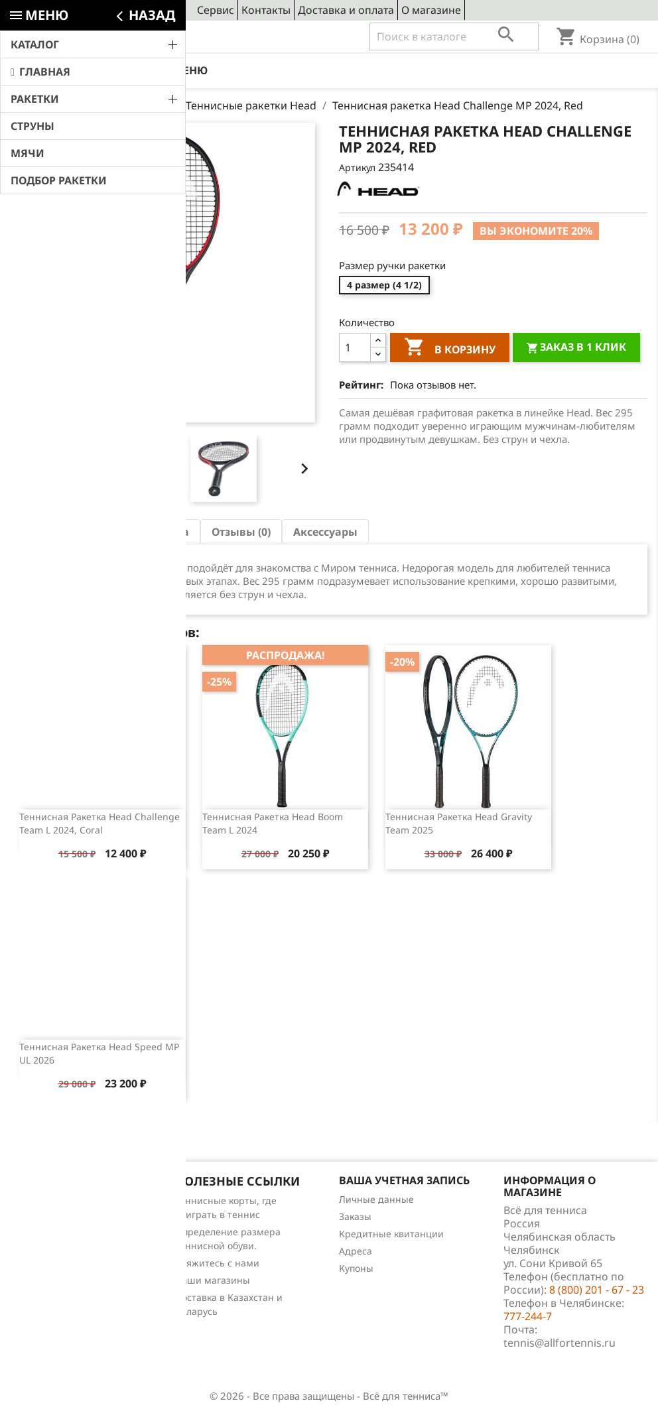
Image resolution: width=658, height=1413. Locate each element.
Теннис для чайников (60, 1286)
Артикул (357, 167)
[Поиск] (454, 36)
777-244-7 (527, 1316)
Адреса (355, 1251)
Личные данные (376, 1199)
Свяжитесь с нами (217, 1263)
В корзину (449, 348)
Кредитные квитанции (391, 1233)
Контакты (266, 10)
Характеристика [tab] (144, 531)
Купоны (356, 1268)
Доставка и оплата (346, 10)
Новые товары (44, 1217)
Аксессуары (325, 531)
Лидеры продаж (48, 1235)
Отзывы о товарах (52, 1252)
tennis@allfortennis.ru (559, 1342)
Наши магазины (212, 1280)
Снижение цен (44, 1200)
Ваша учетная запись (404, 1180)
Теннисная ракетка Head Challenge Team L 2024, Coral (99, 823)
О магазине (431, 10)
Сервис (215, 10)
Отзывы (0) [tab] (241, 531)
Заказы (355, 1216)
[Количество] (355, 347)
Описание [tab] (49, 531)
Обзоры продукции (55, 1269)
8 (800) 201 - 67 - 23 (107, 37)
